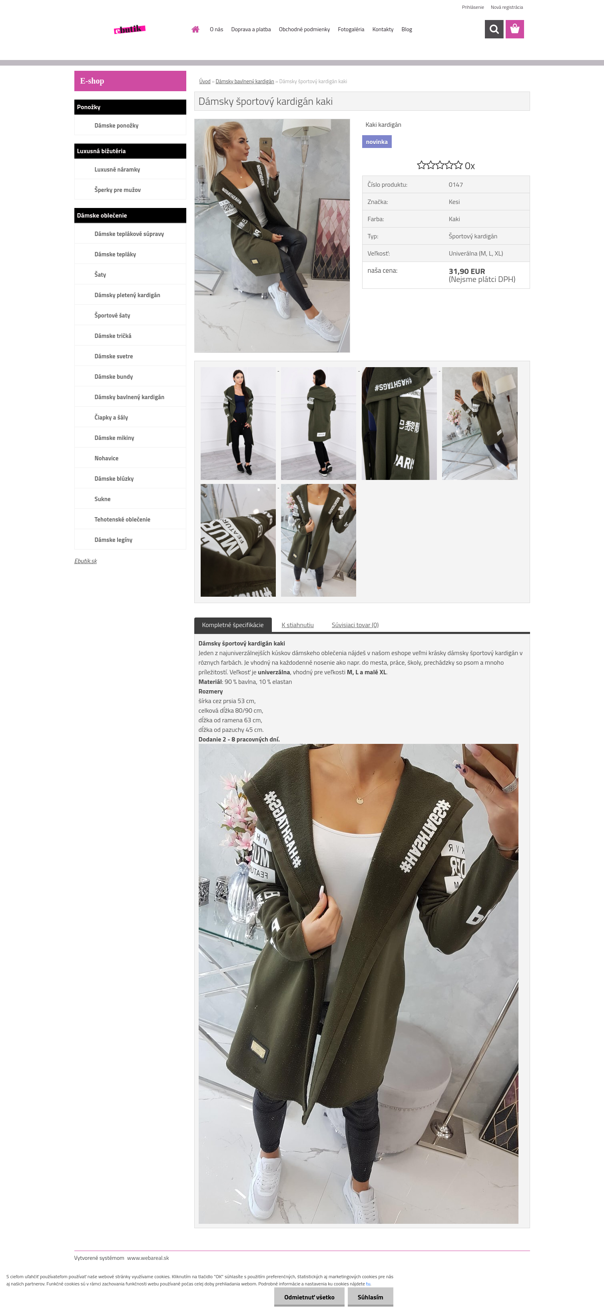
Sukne (103, 499)
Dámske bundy (114, 376)
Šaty (100, 274)
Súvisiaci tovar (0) (355, 625)
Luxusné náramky (117, 169)
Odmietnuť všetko (309, 1297)
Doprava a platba (251, 29)
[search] (494, 29)
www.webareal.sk (148, 1257)
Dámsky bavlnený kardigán (130, 397)
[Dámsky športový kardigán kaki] (272, 122)
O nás (216, 29)
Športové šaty (112, 315)
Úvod (205, 81)
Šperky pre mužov (118, 189)
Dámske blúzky (114, 478)
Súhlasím (370, 1297)
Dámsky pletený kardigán (127, 295)
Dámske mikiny (114, 437)
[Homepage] (194, 29)
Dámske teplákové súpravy (129, 233)
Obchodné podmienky (304, 29)
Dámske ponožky (117, 125)
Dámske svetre (114, 356)
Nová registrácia (507, 7)
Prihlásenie (473, 7)
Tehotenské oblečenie (123, 519)
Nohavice (107, 458)
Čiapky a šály (111, 417)
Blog (407, 29)
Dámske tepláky (115, 254)
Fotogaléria (351, 29)
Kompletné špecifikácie (233, 625)
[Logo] (129, 30)
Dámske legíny (114, 539)
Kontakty (383, 29)
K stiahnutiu (298, 625)
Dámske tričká (113, 335)
